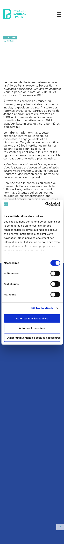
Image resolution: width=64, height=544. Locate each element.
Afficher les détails (41, 308)
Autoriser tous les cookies (32, 318)
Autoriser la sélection (32, 328)
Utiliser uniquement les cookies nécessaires (33, 337)
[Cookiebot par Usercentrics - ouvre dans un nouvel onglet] (45, 204)
